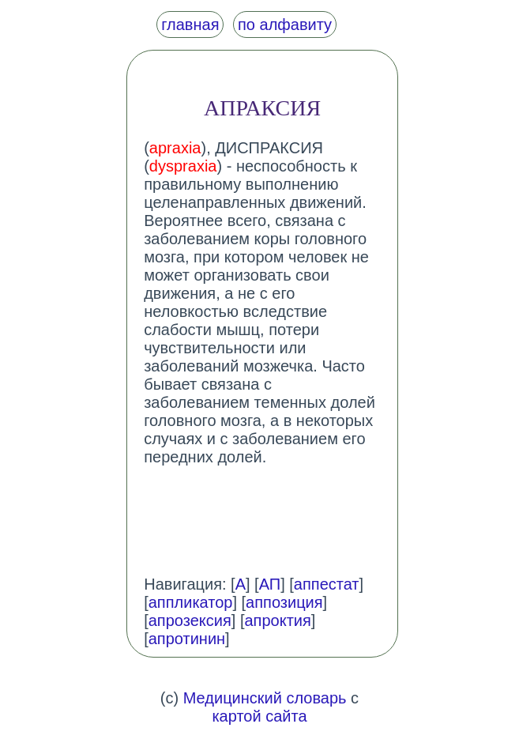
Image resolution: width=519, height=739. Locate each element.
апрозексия (190, 620)
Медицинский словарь (265, 698)
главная (190, 24)
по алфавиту (285, 24)
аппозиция (284, 602)
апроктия (277, 620)
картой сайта (259, 716)
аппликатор (191, 602)
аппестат (326, 584)
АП (270, 584)
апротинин (187, 638)
